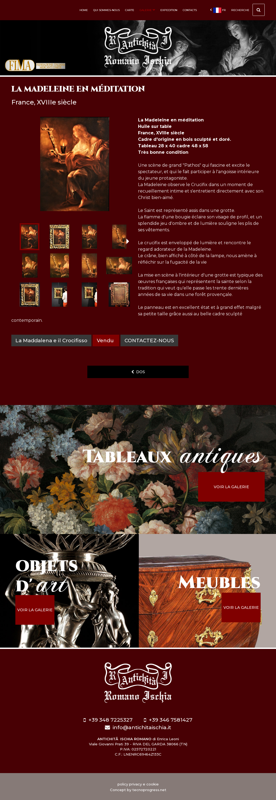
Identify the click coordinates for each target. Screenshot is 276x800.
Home (84, 10)
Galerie (147, 10)
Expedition (168, 10)
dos (138, 371)
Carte (129, 10)
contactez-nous (150, 340)
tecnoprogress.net (149, 789)
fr (218, 10)
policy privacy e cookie (138, 783)
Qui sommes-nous (106, 10)
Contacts (190, 10)
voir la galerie (235, 486)
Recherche (248, 10)
